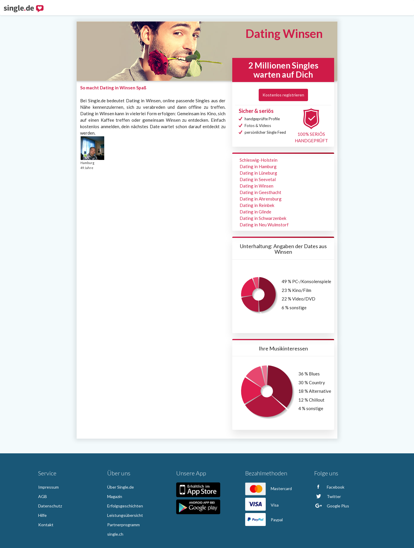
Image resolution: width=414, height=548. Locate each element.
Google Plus (331, 505)
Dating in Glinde (255, 211)
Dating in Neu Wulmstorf (264, 224)
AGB (42, 496)
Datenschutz (50, 505)
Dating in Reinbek (257, 205)
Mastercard (268, 488)
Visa (262, 504)
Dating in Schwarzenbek (263, 218)
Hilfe (42, 515)
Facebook (329, 486)
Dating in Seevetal (258, 179)
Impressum (48, 486)
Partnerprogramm (123, 524)
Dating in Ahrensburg (261, 198)
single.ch (115, 534)
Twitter (327, 496)
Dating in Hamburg (258, 166)
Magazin (114, 496)
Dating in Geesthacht (260, 192)
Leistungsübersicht (125, 515)
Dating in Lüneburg (258, 173)
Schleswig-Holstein (258, 160)
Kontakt (45, 524)
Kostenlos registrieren (283, 94)
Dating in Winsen (256, 185)
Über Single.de (120, 486)
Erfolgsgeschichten (125, 505)
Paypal (264, 519)
